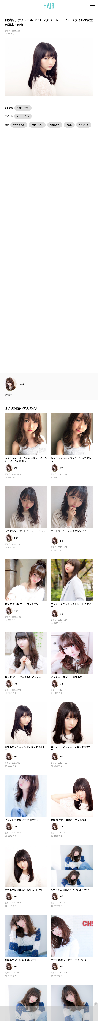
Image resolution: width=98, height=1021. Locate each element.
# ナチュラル (23, 116)
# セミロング (23, 108)
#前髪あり (54, 125)
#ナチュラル (18, 125)
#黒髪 (69, 125)
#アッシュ (83, 125)
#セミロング (37, 125)
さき (22, 250)
